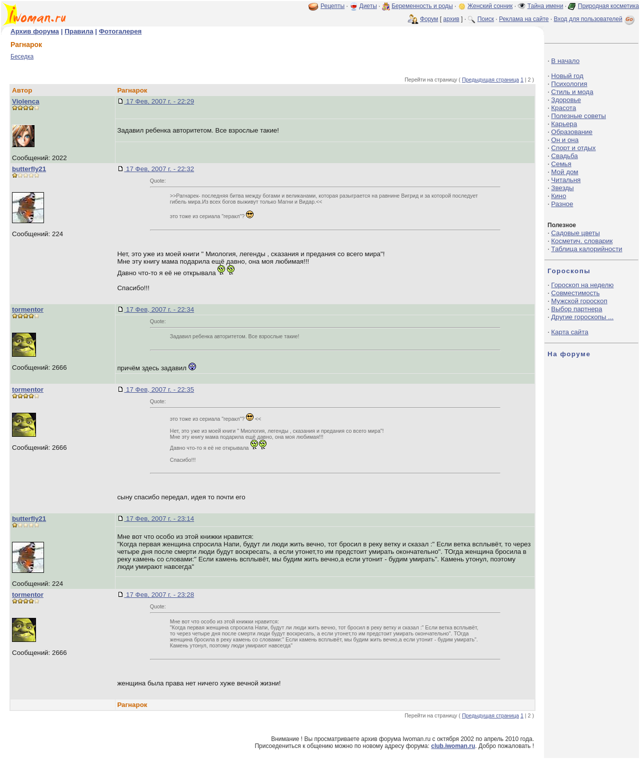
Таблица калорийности (586, 249)
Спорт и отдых (573, 148)
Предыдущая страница (490, 80)
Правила (78, 31)
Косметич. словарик (581, 241)
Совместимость (575, 293)
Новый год (567, 76)
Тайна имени (546, 6)
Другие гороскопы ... (582, 317)
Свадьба (564, 156)
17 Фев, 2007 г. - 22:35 (159, 389)
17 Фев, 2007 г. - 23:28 (159, 594)
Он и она (564, 140)
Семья (561, 164)
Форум (429, 19)
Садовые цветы (575, 233)
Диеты (368, 6)
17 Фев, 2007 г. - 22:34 (159, 309)
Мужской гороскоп (579, 301)
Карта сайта (569, 332)
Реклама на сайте (524, 19)
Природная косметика (608, 6)
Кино (558, 196)
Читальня (565, 180)
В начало (565, 61)
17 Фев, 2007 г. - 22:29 (159, 101)
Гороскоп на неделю (582, 285)
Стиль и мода (572, 92)
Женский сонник (490, 6)
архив (451, 19)
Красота (563, 108)
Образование (571, 132)
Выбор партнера (576, 309)
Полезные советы (578, 116)
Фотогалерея (120, 31)
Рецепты (332, 6)
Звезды (562, 188)
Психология (569, 84)
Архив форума (34, 31)
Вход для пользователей (595, 19)
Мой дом (564, 172)
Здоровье (566, 100)
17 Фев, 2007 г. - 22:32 (159, 169)
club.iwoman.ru (453, 745)
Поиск (486, 19)
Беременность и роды (422, 6)
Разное (562, 204)
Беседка (22, 56)
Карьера (564, 124)
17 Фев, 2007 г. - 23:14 (159, 518)
